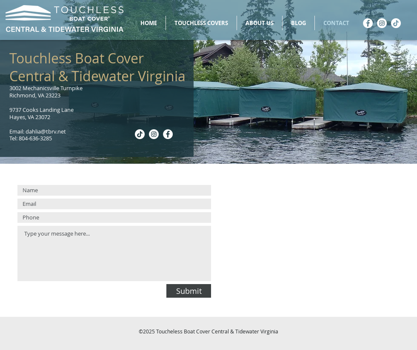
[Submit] (188, 291)
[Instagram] (382, 23)
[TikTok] (396, 23)
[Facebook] (368, 23)
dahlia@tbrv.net (46, 131)
